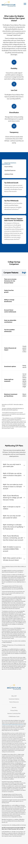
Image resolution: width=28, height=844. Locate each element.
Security (14, 707)
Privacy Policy (14, 710)
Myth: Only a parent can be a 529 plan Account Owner (12, 559)
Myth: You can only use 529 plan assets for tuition (11, 517)
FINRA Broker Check (14, 716)
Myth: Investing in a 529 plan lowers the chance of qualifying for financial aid (13, 527)
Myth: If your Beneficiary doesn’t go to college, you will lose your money (12, 498)
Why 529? (14, 696)
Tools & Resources (14, 702)
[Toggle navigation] (25, 4)
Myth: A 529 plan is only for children (11, 508)
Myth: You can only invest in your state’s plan (12, 465)
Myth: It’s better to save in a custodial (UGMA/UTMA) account (12, 549)
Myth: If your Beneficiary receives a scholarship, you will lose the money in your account (13, 538)
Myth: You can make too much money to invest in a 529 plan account (12, 486)
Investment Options (14, 699)
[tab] (10, 162)
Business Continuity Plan (14, 713)
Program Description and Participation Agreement (12, 724)
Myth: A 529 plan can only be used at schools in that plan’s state (12, 475)
